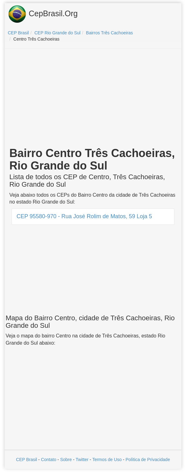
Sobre (66, 459)
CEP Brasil (26, 459)
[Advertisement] (93, 98)
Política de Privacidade (147, 459)
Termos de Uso (107, 459)
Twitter (82, 459)
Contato (48, 459)
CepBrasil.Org (43, 14)
